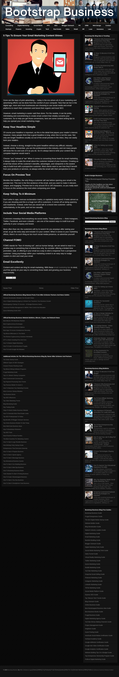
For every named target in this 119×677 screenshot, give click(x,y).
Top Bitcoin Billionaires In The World (14, 333)
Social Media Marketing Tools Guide (96, 550)
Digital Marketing (23, 25)
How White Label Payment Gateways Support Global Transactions (102, 79)
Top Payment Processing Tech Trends (14, 382)
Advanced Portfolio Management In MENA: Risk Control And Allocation (24, 307)
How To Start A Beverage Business (13, 458)
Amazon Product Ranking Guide (13, 366)
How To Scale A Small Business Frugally (15, 346)
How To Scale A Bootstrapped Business (15, 477)
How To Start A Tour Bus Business (13, 480)
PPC (48, 25)
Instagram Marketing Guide (94, 581)
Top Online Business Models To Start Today (16, 423)
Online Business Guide (92, 605)
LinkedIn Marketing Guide (93, 584)
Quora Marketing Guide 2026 (12, 310)
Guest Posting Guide (91, 632)
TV (52, 670)
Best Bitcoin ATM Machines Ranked (14, 321)
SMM (85, 670)
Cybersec (95, 670)
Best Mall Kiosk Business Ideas (12, 426)
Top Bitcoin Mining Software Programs (14, 369)
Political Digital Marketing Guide (95, 659)
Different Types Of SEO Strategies (13, 362)
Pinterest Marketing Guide (93, 577)
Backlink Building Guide (92, 540)
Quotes (61, 670)
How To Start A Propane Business (13, 451)
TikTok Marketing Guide (92, 588)
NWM (39, 670)
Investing (29, 29)
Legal (30, 670)
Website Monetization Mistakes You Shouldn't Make (18, 298)
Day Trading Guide (8, 407)
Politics (90, 670)
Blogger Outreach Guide (93, 543)
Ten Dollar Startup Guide (10, 359)
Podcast (47, 670)
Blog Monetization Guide (93, 526)
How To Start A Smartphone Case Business (16, 483)
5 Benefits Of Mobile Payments (104, 159)
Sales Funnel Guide (91, 554)
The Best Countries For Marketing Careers (16, 439)
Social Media (38, 25)
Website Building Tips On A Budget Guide (98, 652)
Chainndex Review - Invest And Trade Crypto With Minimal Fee (104, 339)
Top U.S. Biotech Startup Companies (14, 375)
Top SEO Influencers (9, 397)
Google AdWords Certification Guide (96, 642)
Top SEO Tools (7, 432)
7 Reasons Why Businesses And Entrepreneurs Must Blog (104, 40)
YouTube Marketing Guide (93, 571)
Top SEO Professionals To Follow (13, 416)
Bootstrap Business (12, 670)
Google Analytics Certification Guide (96, 649)
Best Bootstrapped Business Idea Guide (98, 608)
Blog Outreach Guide (92, 601)
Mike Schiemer (24, 670)
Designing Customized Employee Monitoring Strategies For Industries (104, 94)
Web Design (97, 25)
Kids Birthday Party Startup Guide (13, 445)
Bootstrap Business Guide (93, 513)
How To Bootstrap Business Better (13, 470)
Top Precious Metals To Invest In (13, 385)
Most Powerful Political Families (12, 435)
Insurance (100, 29)
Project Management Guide (94, 625)
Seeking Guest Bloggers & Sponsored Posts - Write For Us (104, 132)
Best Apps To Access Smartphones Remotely (16, 330)
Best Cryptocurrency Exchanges (13, 324)
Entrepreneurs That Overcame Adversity (15, 448)
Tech (47, 29)
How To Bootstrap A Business (12, 429)
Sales (67, 29)
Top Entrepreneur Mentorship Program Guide (99, 656)
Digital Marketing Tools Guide (94, 547)
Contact (108, 25)
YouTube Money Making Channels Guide (98, 622)
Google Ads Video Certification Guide (97, 646)
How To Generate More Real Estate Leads (16, 413)
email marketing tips (62, 267)
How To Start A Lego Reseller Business (15, 442)
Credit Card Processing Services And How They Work (104, 119)
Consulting (9, 25)
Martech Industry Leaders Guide (95, 530)
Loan (90, 29)
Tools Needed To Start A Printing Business (15, 473)
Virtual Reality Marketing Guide (95, 557)
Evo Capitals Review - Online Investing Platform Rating (103, 326)
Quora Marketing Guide (92, 564)
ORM (86, 25)
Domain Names (78, 670)
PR (79, 25)
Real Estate (57, 29)
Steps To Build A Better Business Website (15, 410)
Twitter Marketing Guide (92, 560)
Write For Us (68, 670)
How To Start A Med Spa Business (13, 467)
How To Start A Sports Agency (12, 455)
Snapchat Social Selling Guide (95, 574)
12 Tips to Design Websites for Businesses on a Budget (103, 314)
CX (43, 670)
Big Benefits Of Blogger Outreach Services (16, 420)
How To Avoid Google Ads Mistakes (13, 349)
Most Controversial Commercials (13, 378)
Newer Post (7, 288)
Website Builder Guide (92, 523)
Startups (8, 29)
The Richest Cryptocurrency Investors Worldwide (17, 336)
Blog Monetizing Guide (10, 404)
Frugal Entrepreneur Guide (93, 516)
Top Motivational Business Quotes (13, 461)
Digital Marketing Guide (92, 533)
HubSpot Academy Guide (93, 639)
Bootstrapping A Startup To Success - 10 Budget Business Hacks (22, 304)
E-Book (56, 670)
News (35, 670)
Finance (18, 29)
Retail (76, 29)
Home (41, 288)
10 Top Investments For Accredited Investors (101, 351)
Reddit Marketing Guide (92, 567)
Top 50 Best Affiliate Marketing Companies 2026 (103, 399)
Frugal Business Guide (92, 615)
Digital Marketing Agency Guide (95, 618)
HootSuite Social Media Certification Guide (98, 635)
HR (83, 29)
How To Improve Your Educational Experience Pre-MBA (104, 466)
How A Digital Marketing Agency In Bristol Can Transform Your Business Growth (27, 301)
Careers (101, 670)
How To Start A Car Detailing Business (14, 464)
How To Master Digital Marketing (13, 343)
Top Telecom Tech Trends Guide (95, 598)
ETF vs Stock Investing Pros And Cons (14, 340)
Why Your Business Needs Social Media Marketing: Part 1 (104, 480)
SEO (55, 25)
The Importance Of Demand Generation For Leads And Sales (104, 411)
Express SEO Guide (91, 594)
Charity (106, 670)
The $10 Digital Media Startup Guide (96, 520)
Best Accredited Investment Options (14, 327)
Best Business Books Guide (94, 612)
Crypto (39, 29)
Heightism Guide (90, 629)
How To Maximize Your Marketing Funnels (15, 388)
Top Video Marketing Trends (11, 400)
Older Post (74, 288)
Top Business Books (9, 394)
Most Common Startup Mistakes (12, 391)
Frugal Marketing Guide (10, 372)
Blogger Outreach (68, 25)
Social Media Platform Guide (94, 591)
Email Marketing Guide (92, 537)
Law (109, 29)
